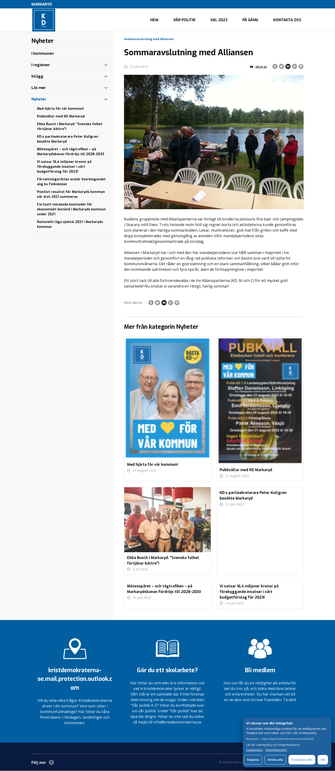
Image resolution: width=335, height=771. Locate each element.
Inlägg (37, 76)
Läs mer (38, 88)
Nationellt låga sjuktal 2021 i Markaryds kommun (70, 224)
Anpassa (253, 759)
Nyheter (38, 99)
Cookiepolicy (254, 750)
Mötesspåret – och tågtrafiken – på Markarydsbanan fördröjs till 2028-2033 (70, 152)
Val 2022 (219, 19)
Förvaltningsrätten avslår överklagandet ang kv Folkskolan (71, 182)
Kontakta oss (287, 19)
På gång (250, 19)
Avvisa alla (275, 759)
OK (323, 759)
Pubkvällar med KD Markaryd (61, 116)
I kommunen (42, 53)
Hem (154, 19)
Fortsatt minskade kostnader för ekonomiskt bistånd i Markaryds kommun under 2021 (71, 209)
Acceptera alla (301, 759)
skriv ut (258, 67)
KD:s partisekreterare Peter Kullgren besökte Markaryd (67, 139)
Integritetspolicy (276, 750)
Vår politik (184, 19)
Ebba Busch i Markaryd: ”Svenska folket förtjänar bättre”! (69, 126)
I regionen (40, 65)
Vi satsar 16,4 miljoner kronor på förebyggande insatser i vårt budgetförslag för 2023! (64, 167)
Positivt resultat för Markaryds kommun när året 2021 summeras (71, 194)
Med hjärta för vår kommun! (60, 109)
